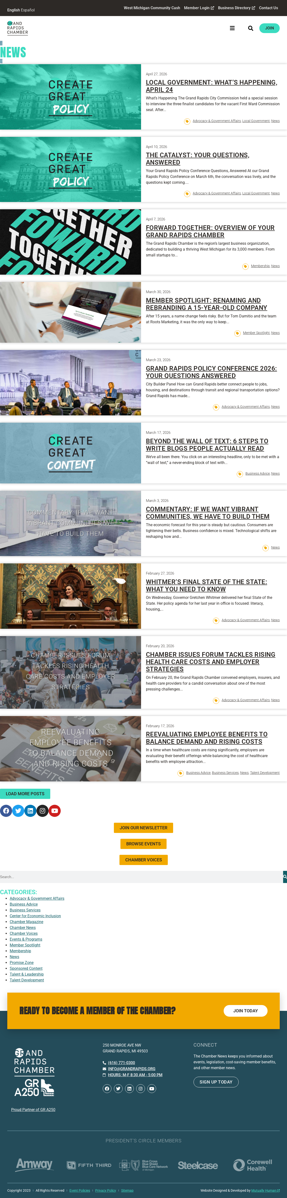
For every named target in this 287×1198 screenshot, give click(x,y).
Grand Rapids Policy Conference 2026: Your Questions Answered (211, 372)
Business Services (225, 773)
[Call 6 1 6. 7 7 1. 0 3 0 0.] (119, 1063)
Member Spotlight (256, 333)
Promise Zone (22, 962)
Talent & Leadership (27, 974)
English (13, 10)
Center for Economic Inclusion (35, 916)
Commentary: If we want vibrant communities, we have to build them (208, 513)
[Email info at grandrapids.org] (129, 1069)
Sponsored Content (26, 968)
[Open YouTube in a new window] (55, 811)
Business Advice (257, 473)
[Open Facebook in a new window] (6, 811)
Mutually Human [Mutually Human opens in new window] (265, 1190)
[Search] (285, 877)
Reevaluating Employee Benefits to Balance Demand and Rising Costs (207, 738)
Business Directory (236, 8)
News (275, 121)
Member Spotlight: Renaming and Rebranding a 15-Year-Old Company (206, 304)
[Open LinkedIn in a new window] (30, 811)
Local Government (256, 121)
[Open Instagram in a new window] (42, 811)
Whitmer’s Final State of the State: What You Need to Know (206, 585)
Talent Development (265, 773)
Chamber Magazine (26, 921)
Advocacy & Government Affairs (217, 121)
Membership (260, 266)
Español (28, 10)
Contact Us (268, 8)
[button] (232, 28)
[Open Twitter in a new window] (18, 811)
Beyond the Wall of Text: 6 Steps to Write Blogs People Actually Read (207, 444)
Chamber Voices (24, 933)
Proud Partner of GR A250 (33, 1109)
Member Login (199, 8)
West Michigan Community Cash (152, 8)
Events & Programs (26, 939)
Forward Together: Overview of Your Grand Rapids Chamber (210, 231)
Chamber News (23, 927)
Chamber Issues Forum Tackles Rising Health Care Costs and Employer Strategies (211, 662)
